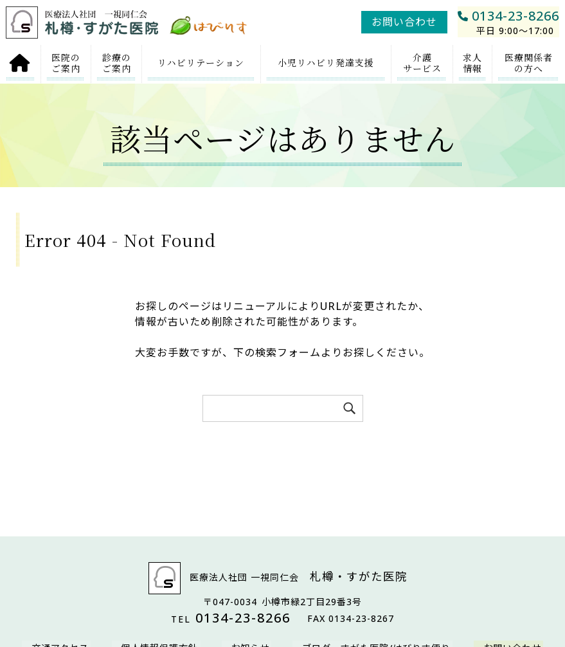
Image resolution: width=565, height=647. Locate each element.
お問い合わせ (404, 22)
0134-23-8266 (508, 22)
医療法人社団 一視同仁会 (282, 578)
